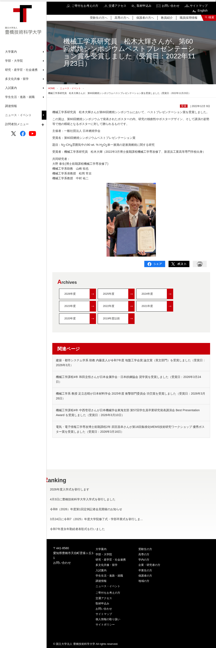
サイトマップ (199, 5)
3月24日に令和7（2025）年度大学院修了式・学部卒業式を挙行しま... (105, 519)
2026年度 (80, 294)
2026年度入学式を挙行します (79, 489)
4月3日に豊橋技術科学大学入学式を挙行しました (92, 499)
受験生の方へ (99, 17)
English (203, 10)
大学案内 (101, 549)
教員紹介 (167, 17)
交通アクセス (117, 5)
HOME (51, 88)
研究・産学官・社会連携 (111, 559)
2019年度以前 (119, 318)
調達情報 (11, 106)
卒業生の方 (145, 570)
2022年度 (119, 306)
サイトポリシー (105, 624)
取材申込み (144, 5)
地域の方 (143, 580)
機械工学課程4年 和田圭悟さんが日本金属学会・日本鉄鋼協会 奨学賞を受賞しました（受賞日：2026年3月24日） (128, 379)
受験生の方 (145, 549)
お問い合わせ (171, 5)
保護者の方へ (145, 17)
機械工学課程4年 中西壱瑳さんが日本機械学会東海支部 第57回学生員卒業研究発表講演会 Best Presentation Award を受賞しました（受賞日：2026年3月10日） (128, 412)
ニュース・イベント (18, 115)
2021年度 (157, 306)
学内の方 (143, 559)
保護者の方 (145, 575)
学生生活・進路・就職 (109, 575)
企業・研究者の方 (149, 564)
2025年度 (119, 294)
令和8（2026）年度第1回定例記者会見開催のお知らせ (95, 509)
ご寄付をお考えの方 (85, 5)
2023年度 (80, 306)
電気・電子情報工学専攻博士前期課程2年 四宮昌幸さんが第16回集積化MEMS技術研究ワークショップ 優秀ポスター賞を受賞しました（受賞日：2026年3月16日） (130, 429)
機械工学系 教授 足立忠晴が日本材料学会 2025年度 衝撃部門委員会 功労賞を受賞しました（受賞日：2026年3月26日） (130, 396)
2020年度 (80, 318)
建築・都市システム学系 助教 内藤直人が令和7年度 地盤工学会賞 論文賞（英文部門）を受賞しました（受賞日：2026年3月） (131, 363)
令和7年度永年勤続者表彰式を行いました (86, 529)
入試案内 (101, 570)
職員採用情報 (188, 17)
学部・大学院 (104, 554)
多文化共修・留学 (106, 564)
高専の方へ (122, 17)
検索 (211, 17)
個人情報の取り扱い (108, 619)
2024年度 (157, 294)
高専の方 (143, 554)
